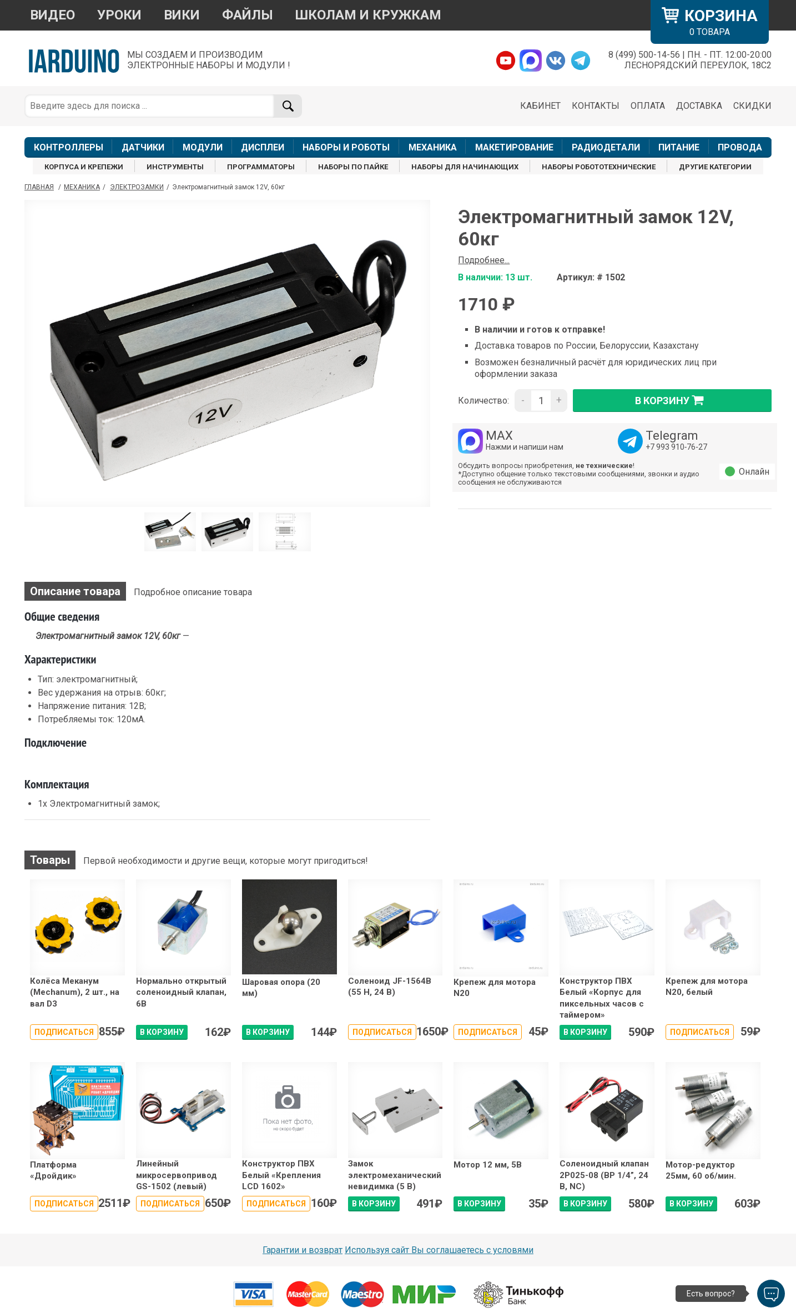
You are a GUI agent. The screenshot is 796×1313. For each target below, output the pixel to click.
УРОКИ (119, 15)
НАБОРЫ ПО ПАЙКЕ (353, 167)
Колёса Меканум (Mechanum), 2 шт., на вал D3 (74, 992)
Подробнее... (484, 260)
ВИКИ (182, 15)
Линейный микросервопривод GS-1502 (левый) (176, 1175)
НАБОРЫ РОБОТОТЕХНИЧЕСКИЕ (599, 167)
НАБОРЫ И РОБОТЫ (346, 147)
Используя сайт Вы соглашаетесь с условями (439, 1250)
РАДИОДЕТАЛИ (606, 147)
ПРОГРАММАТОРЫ (261, 167)
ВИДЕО (52, 15)
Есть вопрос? (711, 1293)
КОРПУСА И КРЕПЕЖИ (83, 167)
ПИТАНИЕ (678, 147)
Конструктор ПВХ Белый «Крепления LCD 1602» (281, 1175)
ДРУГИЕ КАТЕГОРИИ (715, 167)
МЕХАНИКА (433, 147)
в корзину (672, 400)
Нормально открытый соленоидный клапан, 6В (181, 992)
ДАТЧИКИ (143, 147)
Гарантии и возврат (302, 1250)
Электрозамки (137, 187)
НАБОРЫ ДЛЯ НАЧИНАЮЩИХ (464, 167)
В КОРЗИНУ (162, 1032)
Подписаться (64, 1032)
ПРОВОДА (740, 147)
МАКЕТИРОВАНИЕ (514, 147)
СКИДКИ (752, 105)
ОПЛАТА (648, 105)
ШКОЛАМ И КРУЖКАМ (368, 15)
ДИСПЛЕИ (262, 147)
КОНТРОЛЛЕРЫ (68, 147)
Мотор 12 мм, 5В (488, 1165)
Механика (82, 187)
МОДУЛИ (203, 147)
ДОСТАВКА (699, 105)
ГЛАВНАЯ (39, 187)
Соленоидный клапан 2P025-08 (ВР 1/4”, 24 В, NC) (604, 1175)
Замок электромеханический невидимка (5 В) (394, 1175)
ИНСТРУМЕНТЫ (175, 167)
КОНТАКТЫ (595, 105)
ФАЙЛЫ (247, 15)
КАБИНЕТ (540, 105)
